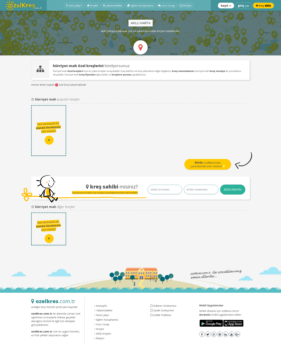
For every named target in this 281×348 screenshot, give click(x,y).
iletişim (186, 5)
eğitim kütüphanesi (140, 5)
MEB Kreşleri (102, 333)
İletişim (99, 338)
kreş (263, 5)
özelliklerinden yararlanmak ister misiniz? (208, 164)
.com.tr (53, 301)
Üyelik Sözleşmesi (162, 310)
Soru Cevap (101, 324)
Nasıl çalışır (101, 315)
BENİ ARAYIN (232, 190)
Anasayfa (100, 305)
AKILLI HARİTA (140, 23)
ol (226, 5)
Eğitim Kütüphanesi (106, 319)
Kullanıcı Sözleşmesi (163, 305)
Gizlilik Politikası (160, 315)
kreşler (93, 5)
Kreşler (99, 329)
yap (243, 5)
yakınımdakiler (113, 5)
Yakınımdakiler (103, 310)
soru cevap (166, 5)
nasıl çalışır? (74, 5)
